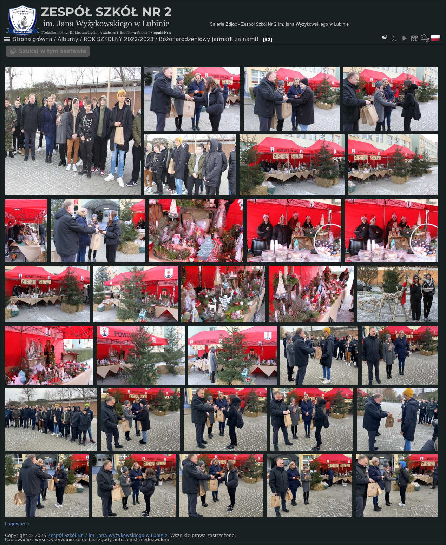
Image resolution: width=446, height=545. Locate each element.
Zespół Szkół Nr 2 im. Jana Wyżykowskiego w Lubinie (108, 535)
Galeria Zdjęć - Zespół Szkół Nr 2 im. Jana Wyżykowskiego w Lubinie (279, 24)
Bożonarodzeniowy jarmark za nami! (209, 39)
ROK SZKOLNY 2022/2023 (118, 39)
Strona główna (32, 39)
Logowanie (17, 523)
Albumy (68, 39)
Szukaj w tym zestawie (52, 51)
